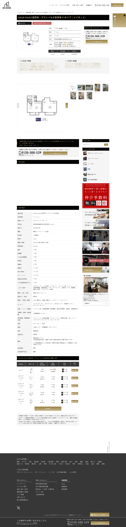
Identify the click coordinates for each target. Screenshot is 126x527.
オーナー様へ (88, 252)
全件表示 (48, 409)
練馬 (103, 464)
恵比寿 (36, 462)
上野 (39, 464)
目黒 (57, 462)
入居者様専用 (88, 270)
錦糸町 (34, 464)
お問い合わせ (117, 5)
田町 (76, 462)
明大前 (67, 464)
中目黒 (43, 462)
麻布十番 (64, 462)
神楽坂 (27, 464)
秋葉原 (100, 462)
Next (67, 105)
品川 (70, 462)
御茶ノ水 (19, 464)
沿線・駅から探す (78, 5)
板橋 (97, 464)
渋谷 (30, 462)
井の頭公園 (65, 46)
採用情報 (96, 236)
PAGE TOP (107, 449)
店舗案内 (89, 5)
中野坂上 (80, 464)
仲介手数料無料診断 (42, 486)
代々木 (24, 462)
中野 (73, 464)
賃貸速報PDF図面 (22, 492)
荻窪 (87, 464)
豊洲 (86, 462)
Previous (18, 105)
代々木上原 (52, 464)
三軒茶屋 (50, 462)
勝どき (93, 462)
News (63, 484)
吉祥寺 (65, 42)
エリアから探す (65, 5)
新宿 (18, 462)
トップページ (53, 5)
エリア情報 (20, 494)
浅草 (45, 464)
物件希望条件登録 (41, 484)
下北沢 (61, 464)
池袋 (92, 464)
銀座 (81, 462)
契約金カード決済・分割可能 (45, 489)
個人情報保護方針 (22, 500)
